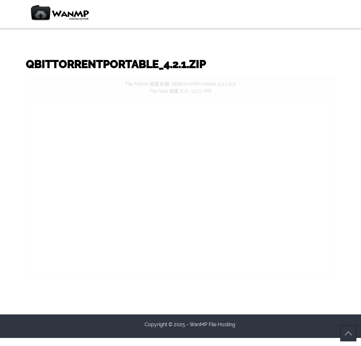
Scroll (348, 333)
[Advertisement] (180, 147)
